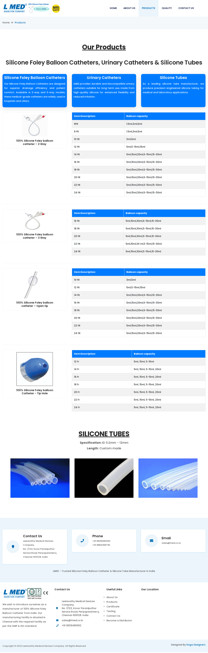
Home (113, 8)
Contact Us (186, 8)
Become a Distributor (119, 620)
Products (148, 8)
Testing (110, 611)
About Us (129, 8)
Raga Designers (196, 645)
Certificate (112, 606)
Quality (167, 8)
